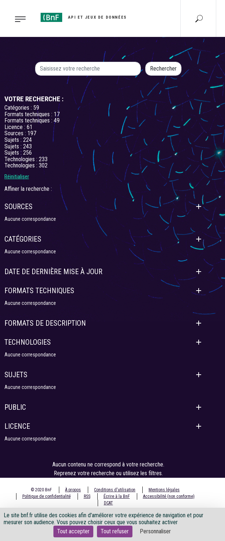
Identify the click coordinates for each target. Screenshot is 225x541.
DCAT (108, 503)
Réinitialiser (16, 176)
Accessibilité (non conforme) (169, 496)
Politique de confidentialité (46, 496)
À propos (73, 489)
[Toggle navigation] (18, 18)
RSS (87, 496)
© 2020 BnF (41, 489)
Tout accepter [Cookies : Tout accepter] (73, 531)
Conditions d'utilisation (114, 489)
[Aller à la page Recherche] (199, 18)
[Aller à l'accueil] (84, 17)
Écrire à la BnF (117, 496)
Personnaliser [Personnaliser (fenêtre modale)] (155, 531)
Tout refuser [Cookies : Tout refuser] (115, 531)
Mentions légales (164, 489)
